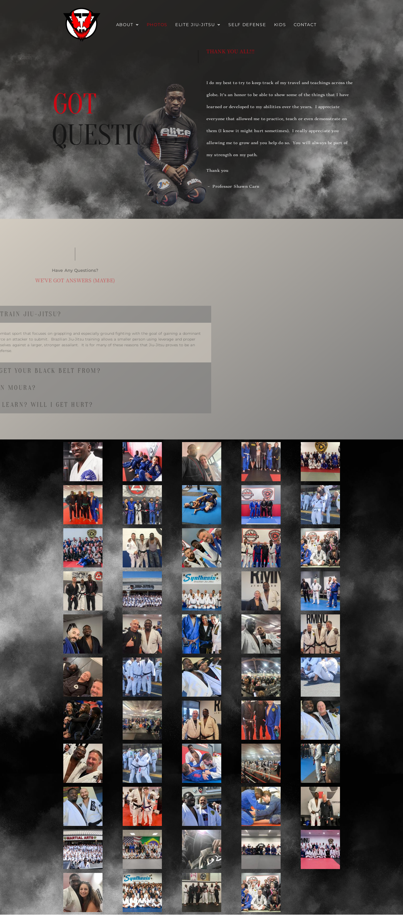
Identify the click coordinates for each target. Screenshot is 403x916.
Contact (305, 24)
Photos (157, 24)
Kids (280, 24)
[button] (127, 25)
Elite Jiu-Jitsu (197, 24)
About (127, 24)
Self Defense (247, 24)
